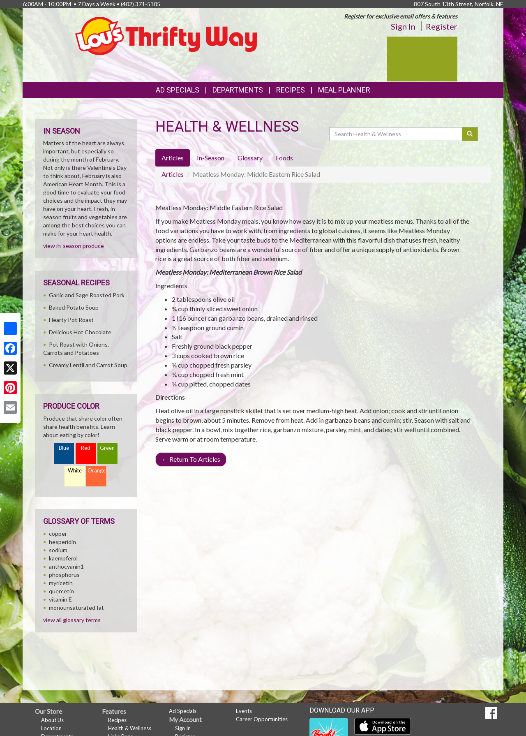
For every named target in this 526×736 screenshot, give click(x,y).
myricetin (61, 582)
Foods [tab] (284, 158)
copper (58, 533)
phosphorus (64, 574)
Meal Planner (344, 90)
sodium (58, 549)
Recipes (290, 90)
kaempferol (63, 558)
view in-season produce (73, 245)
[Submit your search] (470, 134)
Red (85, 448)
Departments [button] (237, 90)
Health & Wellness (129, 728)
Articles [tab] (172, 158)
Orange (97, 471)
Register (441, 26)
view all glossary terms (72, 619)
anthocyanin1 (66, 566)
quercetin (61, 591)
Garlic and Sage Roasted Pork (87, 295)
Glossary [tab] (250, 158)
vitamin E (60, 599)
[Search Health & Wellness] (396, 134)
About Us (52, 720)
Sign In (403, 26)
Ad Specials (177, 90)
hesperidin (62, 541)
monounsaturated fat (76, 607)
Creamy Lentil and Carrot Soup (88, 364)
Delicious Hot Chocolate (80, 332)
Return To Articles (190, 459)
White (75, 471)
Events (244, 711)
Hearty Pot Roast (71, 319)
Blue (64, 448)
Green (107, 448)
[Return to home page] (166, 35)
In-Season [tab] (210, 158)
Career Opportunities (262, 719)
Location (51, 728)
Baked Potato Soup (74, 307)
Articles (172, 174)
